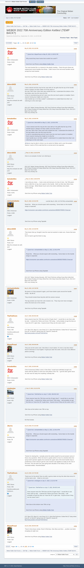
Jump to (52, 554)
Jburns (9, 426)
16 (25, 43)
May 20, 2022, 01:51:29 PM (31, 48)
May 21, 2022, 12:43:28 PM (31, 229)
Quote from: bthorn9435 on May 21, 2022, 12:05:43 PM (43, 122)
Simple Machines (18, 565)
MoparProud (12, 344)
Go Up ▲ (77, 565)
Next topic (74, 37)
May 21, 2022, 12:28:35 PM (33, 178)
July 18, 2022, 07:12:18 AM (31, 425)
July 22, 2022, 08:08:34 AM (31, 525)
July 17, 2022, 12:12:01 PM (33, 388)
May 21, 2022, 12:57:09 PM (31, 288)
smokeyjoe (11, 388)
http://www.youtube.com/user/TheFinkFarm (36, 333)
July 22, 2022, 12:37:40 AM (31, 473)
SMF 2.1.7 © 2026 (8, 565)
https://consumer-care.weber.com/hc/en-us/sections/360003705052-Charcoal (47, 210)
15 (23, 43)
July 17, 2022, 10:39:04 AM (31, 366)
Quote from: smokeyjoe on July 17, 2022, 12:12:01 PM (42, 480)
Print (76, 43)
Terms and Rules (70, 565)
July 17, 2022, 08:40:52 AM (31, 315)
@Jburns (27, 143)
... (21, 43)
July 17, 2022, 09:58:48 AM (31, 344)
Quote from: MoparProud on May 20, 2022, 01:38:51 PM (43, 54)
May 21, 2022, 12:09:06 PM (31, 118)
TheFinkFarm (12, 316)
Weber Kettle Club (48, 64)
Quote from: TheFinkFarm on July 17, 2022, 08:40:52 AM (43, 394)
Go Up (8, 546)
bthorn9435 (11, 84)
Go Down (9, 43)
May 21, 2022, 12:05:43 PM (31, 84)
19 (33, 43)
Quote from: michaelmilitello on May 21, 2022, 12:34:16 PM (44, 249)
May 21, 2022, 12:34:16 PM (31, 201)
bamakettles (11, 48)
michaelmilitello (13, 201)
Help (64, 565)
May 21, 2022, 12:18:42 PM (33, 152)
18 (30, 43)
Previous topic (65, 37)
